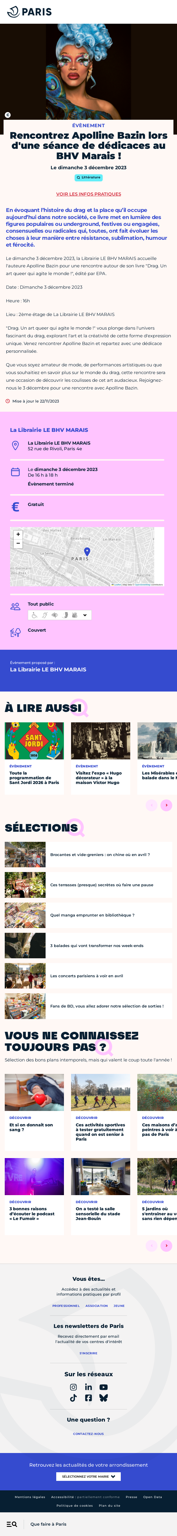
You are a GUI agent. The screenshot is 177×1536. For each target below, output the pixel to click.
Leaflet (116, 584)
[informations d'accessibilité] (60, 615)
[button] (87, 552)
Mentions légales (30, 1497)
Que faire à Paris (48, 1524)
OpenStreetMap (143, 584)
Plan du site (109, 1506)
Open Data (152, 1497)
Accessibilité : (85, 1497)
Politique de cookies (75, 1506)
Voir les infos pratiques (88, 194)
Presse (131, 1497)
